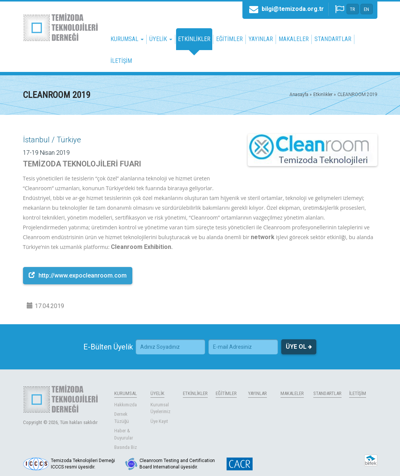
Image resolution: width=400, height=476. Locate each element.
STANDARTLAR (332, 39)
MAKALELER (294, 39)
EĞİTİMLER (229, 39)
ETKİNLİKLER (194, 39)
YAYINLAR (260, 39)
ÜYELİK (157, 393)
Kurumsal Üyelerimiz (160, 408)
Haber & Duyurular (123, 434)
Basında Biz (125, 447)
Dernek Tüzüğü (121, 417)
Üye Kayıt (159, 421)
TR (352, 9)
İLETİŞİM (121, 60)
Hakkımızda (125, 404)
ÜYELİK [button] (160, 39)
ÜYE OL (299, 347)
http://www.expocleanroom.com (78, 275)
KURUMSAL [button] (127, 39)
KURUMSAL (125, 393)
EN (366, 9)
